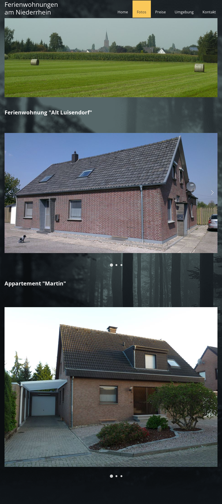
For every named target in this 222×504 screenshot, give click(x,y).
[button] (111, 265)
